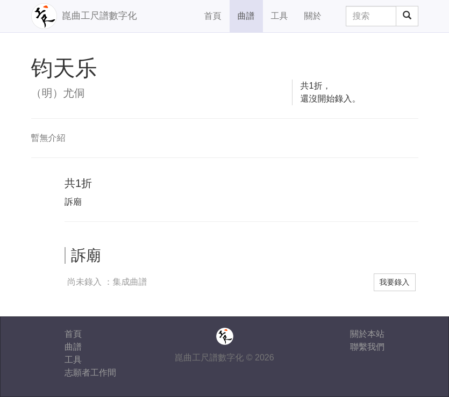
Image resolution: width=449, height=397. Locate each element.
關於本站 (367, 333)
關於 (313, 15)
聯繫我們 (367, 346)
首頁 (213, 15)
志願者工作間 (90, 372)
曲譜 (246, 15)
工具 (279, 15)
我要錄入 (395, 282)
